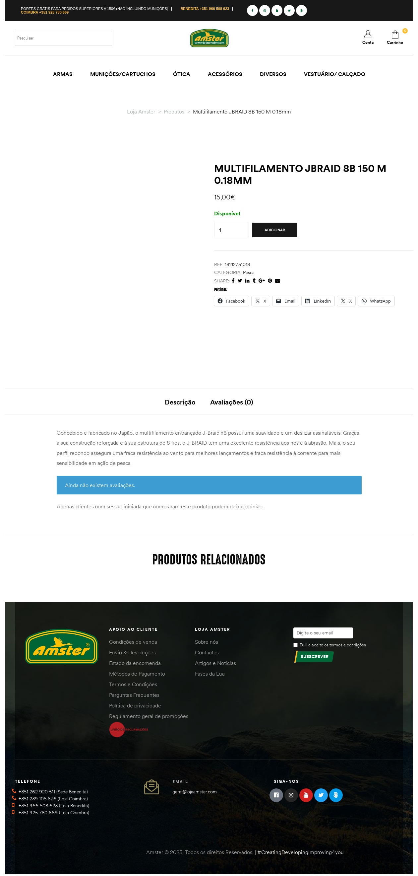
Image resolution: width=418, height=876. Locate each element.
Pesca (249, 272)
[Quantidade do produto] (220, 230)
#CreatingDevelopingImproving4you (300, 853)
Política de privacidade (135, 706)
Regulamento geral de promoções (148, 717)
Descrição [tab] (180, 402)
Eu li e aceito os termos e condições (333, 646)
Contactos (207, 653)
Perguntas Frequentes (134, 696)
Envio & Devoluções (132, 653)
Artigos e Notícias (215, 664)
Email (180, 782)
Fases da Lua (210, 675)
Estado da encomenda (135, 664)
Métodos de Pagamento (137, 675)
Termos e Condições (133, 685)
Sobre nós (206, 643)
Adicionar (275, 230)
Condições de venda (133, 643)
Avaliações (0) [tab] (231, 402)
